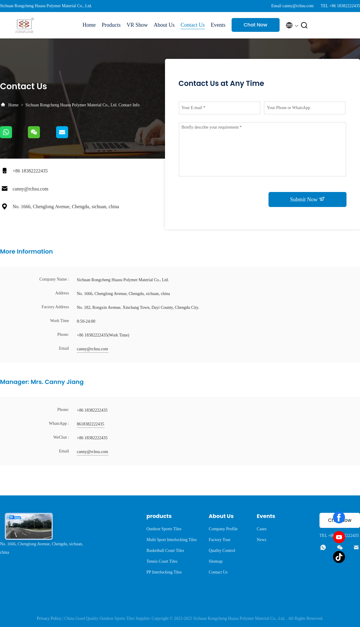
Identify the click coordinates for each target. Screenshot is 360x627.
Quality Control (222, 550)
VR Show (137, 25)
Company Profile (223, 529)
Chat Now (255, 24)
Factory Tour (219, 539)
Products (111, 25)
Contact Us (193, 25)
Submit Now (307, 199)
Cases (262, 529)
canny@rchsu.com (30, 188)
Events (218, 25)
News (261, 539)
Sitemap (216, 561)
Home (89, 25)
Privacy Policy (49, 618)
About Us (164, 25)
